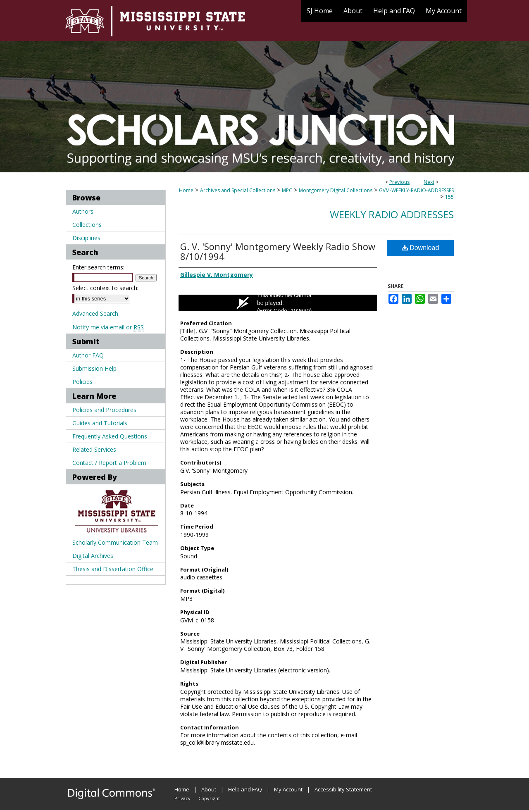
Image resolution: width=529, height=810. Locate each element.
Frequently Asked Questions (109, 436)
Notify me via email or (108, 327)
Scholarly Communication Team (115, 542)
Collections (87, 225)
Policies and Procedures (104, 410)
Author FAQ (88, 355)
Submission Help (94, 368)
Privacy (182, 798)
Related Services (94, 449)
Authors (82, 211)
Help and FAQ (245, 789)
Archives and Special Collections (237, 190)
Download (420, 247)
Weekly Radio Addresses (392, 214)
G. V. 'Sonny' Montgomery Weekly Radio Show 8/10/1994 (277, 251)
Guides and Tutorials (99, 423)
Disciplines (86, 238)
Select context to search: (105, 288)
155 (449, 196)
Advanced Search (95, 313)
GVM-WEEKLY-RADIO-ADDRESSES (416, 190)
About (208, 789)
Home (186, 190)
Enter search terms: (98, 267)
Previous (399, 182)
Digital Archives (92, 556)
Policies (82, 382)
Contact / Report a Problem (109, 463)
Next (429, 182)
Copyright (209, 798)
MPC (287, 190)
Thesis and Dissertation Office (112, 569)
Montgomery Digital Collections (335, 190)
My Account (288, 789)
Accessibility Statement (343, 789)
